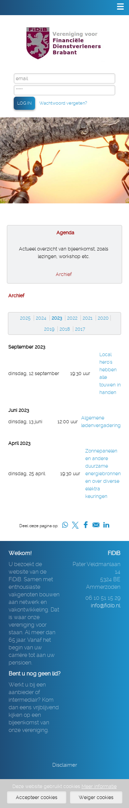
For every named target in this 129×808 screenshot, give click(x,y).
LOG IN (24, 103)
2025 (25, 318)
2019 (49, 329)
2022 (72, 318)
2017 (80, 329)
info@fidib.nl (105, 605)
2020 (103, 318)
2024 (41, 318)
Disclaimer (64, 765)
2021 (88, 318)
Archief (64, 274)
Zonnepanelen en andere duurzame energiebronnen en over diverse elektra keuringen (103, 473)
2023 (57, 318)
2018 (65, 329)
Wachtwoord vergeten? (63, 103)
